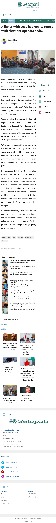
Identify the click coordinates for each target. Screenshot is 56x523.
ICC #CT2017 (32, 494)
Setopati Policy (5, 503)
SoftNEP (30, 521)
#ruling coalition (29, 237)
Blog (2, 497)
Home (3, 494)
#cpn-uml (4, 241)
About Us (4, 500)
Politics (11, 21)
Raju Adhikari (12, 40)
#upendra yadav (6, 237)
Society (19, 21)
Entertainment (37, 21)
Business (27, 21)
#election (20, 237)
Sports (47, 21)
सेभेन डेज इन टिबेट (32, 497)
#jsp (14, 237)
